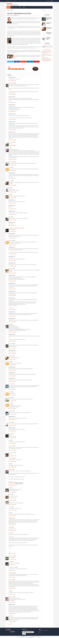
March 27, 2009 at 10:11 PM (12, 414)
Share (17, 61)
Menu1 (12, 7)
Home (8, 7)
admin (9, 67)
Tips (16, 7)
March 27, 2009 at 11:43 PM (12, 425)
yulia (9, 194)
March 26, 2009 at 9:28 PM (12, 178)
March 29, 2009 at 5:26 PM (12, 485)
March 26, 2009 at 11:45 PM (12, 225)
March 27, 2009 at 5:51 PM (12, 381)
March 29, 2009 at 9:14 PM (12, 492)
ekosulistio (10, 527)
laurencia (10, 397)
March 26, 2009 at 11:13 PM (12, 208)
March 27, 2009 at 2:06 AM (12, 266)
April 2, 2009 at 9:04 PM (12, 577)
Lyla (9, 512)
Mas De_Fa (10, 422)
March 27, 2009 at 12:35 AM (12, 231)
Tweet (10, 61)
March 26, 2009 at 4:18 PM (12, 80)
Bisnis (20, 7)
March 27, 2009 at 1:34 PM (12, 364)
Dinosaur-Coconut (11, 452)
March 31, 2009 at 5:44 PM (12, 553)
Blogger (10, 167)
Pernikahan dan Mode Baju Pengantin (48, 23)
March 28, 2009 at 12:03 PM (12, 450)
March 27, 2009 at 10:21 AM (12, 353)
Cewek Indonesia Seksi (12, 567)
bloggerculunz (11, 240)
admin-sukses (11, 343)
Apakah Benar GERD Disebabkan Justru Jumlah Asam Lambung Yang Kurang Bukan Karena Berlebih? (47, 59)
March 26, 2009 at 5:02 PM (12, 111)
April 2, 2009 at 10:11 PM (12, 588)
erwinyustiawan (11, 458)
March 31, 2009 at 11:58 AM (12, 510)
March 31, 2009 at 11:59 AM (12, 515)
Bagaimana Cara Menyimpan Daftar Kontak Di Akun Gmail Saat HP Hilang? (47, 51)
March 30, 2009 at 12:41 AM (12, 497)
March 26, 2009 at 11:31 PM (12, 214)
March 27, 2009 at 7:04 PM (12, 389)
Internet (24, 7)
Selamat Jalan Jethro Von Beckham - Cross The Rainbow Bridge (47, 55)
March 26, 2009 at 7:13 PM (12, 159)
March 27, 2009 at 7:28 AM (12, 309)
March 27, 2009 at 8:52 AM (12, 321)
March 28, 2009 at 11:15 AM (12, 443)
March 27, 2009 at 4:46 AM (12, 295)
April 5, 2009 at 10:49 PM (12, 602)
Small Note (9, 4)
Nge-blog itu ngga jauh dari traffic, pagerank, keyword (49, 18)
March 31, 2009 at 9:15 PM (12, 559)
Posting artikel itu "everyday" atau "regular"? (48, 38)
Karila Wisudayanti (11, 500)
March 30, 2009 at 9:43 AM (12, 504)
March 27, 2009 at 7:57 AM (12, 316)
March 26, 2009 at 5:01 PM (12, 102)
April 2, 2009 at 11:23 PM (12, 594)
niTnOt (9, 324)
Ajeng (9, 361)
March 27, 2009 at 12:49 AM (12, 244)
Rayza (9, 440)
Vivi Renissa (10, 433)
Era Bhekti (10, 494)
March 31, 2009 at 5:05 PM (12, 530)
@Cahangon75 (11, 268)
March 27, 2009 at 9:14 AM (12, 341)
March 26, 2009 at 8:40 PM (12, 170)
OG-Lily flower (11, 579)
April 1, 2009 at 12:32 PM (12, 564)
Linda (9, 187)
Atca (9, 463)
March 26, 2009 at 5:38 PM (12, 119)
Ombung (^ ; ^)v (11, 445)
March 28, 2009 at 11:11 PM (12, 461)
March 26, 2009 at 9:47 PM (12, 185)
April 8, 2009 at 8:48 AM (12, 613)
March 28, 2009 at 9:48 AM (12, 437)
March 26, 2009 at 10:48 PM (12, 203)
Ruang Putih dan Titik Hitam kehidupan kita (48, 33)
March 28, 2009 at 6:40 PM (12, 455)
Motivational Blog (11, 482)
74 (16, 15)
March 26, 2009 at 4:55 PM (12, 94)
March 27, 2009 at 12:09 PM (12, 359)
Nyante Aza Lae (11, 596)
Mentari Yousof (11, 142)
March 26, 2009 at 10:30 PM (12, 197)
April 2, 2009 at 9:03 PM (12, 570)
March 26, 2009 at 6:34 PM (12, 145)
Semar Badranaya (11, 161)
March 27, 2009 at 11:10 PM (12, 419)
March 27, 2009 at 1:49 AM (12, 260)
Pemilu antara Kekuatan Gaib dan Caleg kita (49, 28)
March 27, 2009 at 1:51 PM (12, 370)
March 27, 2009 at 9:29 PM (12, 408)
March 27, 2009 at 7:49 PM (12, 400)
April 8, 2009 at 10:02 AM (12, 621)
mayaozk (10, 561)
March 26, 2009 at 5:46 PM (12, 129)
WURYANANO (10, 469)
